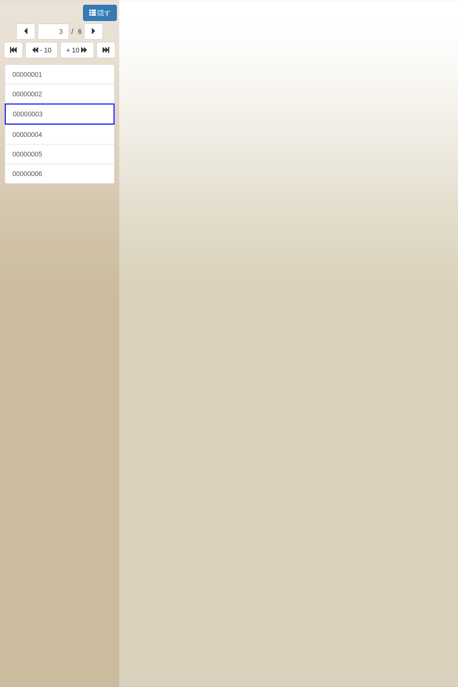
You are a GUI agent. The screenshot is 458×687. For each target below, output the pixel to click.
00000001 (27, 74)
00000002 (27, 94)
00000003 (27, 114)
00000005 (27, 154)
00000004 (27, 134)
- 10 (41, 50)
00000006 (27, 173)
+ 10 (77, 50)
